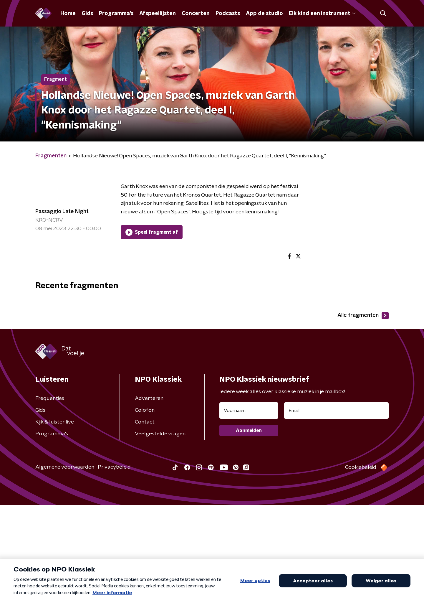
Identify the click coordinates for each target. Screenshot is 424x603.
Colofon (145, 508)
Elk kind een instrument (322, 13)
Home (68, 13)
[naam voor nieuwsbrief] (248, 508)
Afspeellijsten (157, 13)
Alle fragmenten (363, 413)
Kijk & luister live (54, 520)
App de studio (264, 13)
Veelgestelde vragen (160, 531)
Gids (87, 13)
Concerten (196, 13)
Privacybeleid (114, 565)
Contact (145, 520)
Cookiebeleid (360, 565)
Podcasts (228, 13)
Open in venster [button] (398, 590)
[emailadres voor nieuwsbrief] (336, 508)
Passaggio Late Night (62, 211)
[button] (190, 590)
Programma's (116, 13)
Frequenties (49, 496)
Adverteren (149, 496)
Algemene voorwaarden (64, 565)
